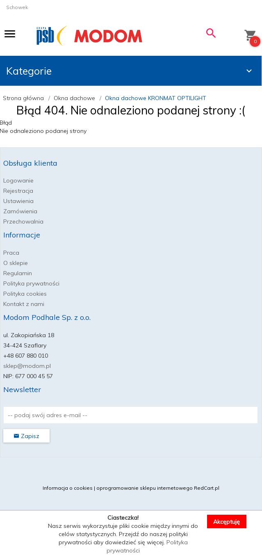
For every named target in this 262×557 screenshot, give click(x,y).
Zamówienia (20, 211)
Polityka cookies (25, 293)
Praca (11, 252)
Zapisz (26, 436)
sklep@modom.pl (27, 366)
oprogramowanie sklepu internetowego (144, 488)
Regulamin (17, 273)
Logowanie (18, 180)
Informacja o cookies (68, 488)
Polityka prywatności (31, 283)
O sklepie (15, 263)
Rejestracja (18, 190)
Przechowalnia (23, 221)
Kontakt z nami (23, 304)
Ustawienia (18, 201)
